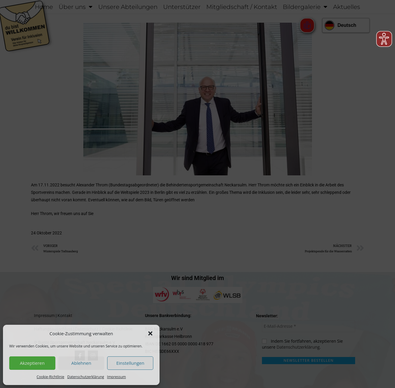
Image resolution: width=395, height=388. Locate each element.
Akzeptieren (32, 363)
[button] (150, 333)
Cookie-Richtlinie (50, 376)
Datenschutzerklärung (85, 376)
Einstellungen (130, 363)
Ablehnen (81, 363)
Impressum (116, 376)
